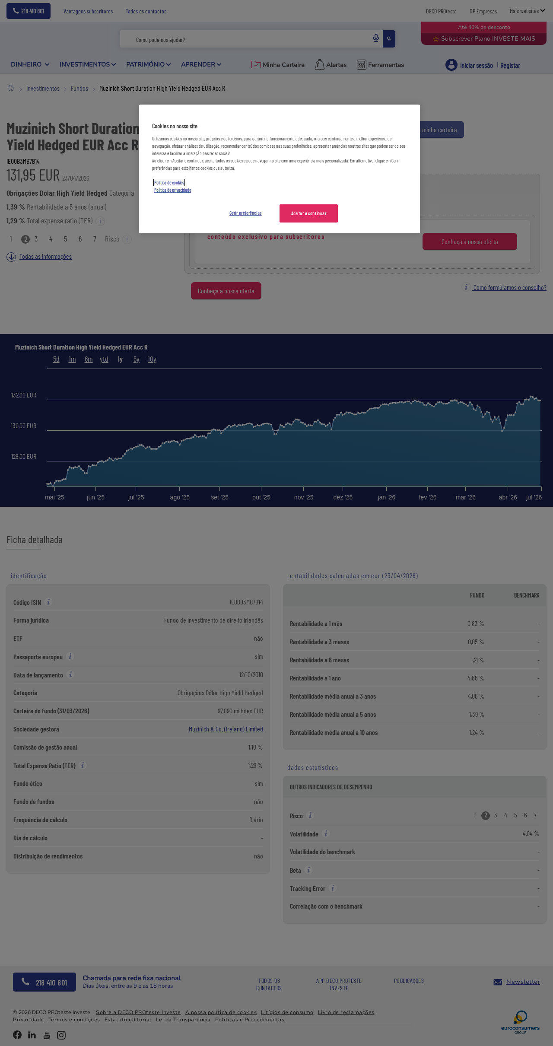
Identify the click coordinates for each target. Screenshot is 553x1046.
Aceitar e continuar (309, 213)
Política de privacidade (172, 190)
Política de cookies (169, 182)
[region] (279, 169)
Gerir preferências (245, 213)
